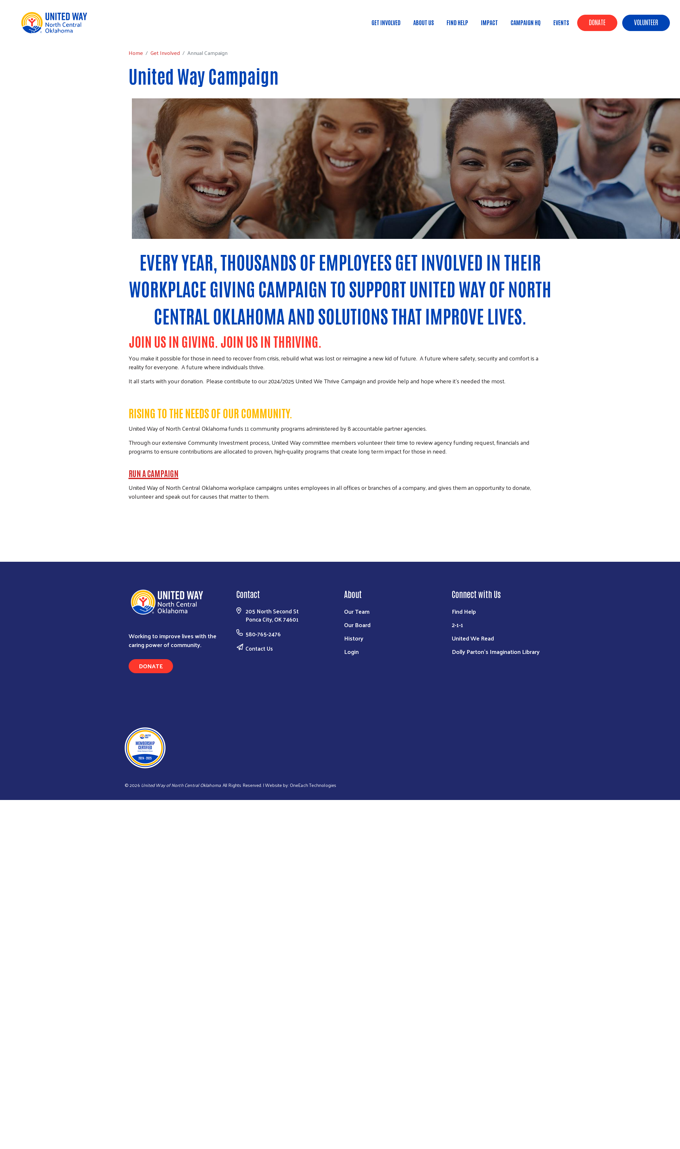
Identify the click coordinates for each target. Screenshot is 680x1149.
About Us (423, 22)
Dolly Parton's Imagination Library (496, 651)
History (353, 638)
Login (351, 651)
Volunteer (646, 22)
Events (561, 22)
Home (38, 33)
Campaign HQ (526, 22)
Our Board (357, 625)
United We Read (473, 638)
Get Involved (386, 22)
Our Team (357, 611)
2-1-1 (457, 625)
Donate (597, 22)
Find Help (457, 22)
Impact (489, 22)
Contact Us (259, 648)
